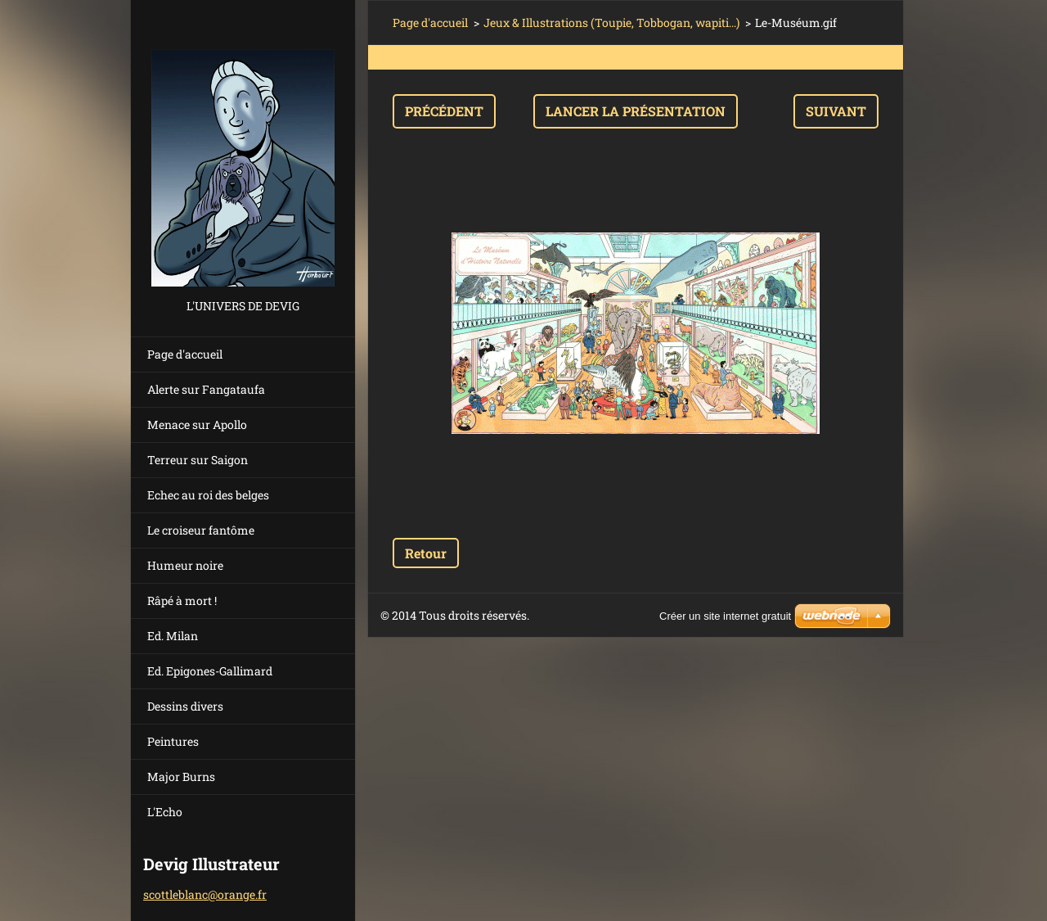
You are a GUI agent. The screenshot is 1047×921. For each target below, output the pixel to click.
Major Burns (181, 776)
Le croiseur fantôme (200, 530)
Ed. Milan (172, 635)
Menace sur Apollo (197, 424)
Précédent (444, 111)
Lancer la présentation (636, 111)
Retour (426, 553)
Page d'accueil (184, 354)
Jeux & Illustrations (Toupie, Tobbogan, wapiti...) (611, 22)
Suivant (836, 111)
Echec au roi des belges (208, 495)
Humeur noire (185, 565)
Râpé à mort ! (182, 600)
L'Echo (164, 811)
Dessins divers (185, 706)
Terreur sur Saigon (197, 459)
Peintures (173, 741)
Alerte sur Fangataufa (206, 389)
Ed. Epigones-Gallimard (209, 671)
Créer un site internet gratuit (725, 616)
